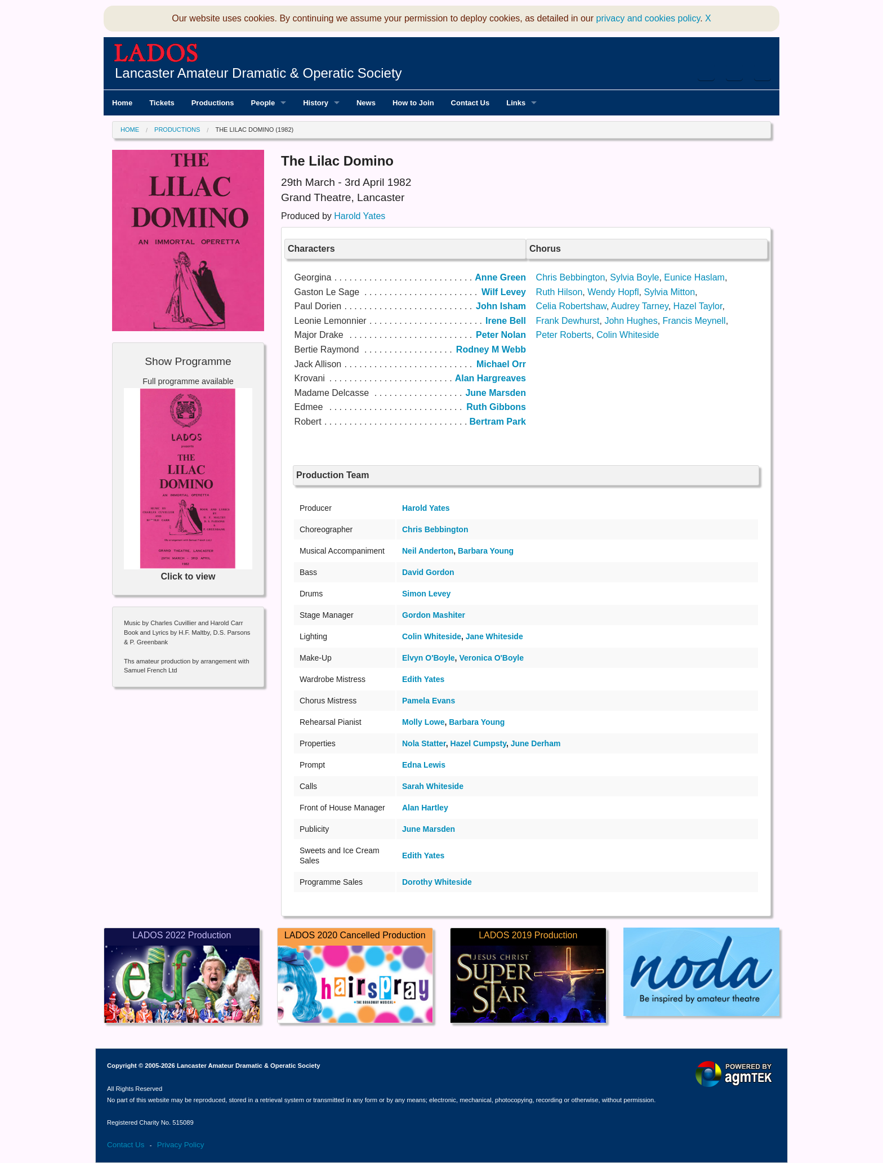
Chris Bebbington (570, 277)
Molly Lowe (423, 722)
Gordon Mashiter (433, 615)
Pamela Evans (428, 700)
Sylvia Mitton (669, 292)
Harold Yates (359, 216)
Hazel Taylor (698, 306)
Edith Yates (423, 679)
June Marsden (428, 829)
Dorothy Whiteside (437, 881)
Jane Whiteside (494, 636)
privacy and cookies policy (648, 18)
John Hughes (630, 321)
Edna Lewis (423, 764)
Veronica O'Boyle (491, 657)
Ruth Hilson (559, 292)
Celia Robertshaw (571, 306)
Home (130, 129)
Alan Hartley (425, 807)
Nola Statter (424, 743)
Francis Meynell (694, 321)
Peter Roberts (564, 335)
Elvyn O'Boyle (428, 657)
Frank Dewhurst (568, 321)
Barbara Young (486, 550)
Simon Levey (426, 593)
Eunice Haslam (694, 277)
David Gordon (428, 572)
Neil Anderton (427, 550)
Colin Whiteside (627, 335)
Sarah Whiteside (432, 786)
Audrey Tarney (639, 306)
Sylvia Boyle (634, 277)
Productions (177, 129)
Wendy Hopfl (613, 292)
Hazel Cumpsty (478, 743)
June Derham (536, 743)
